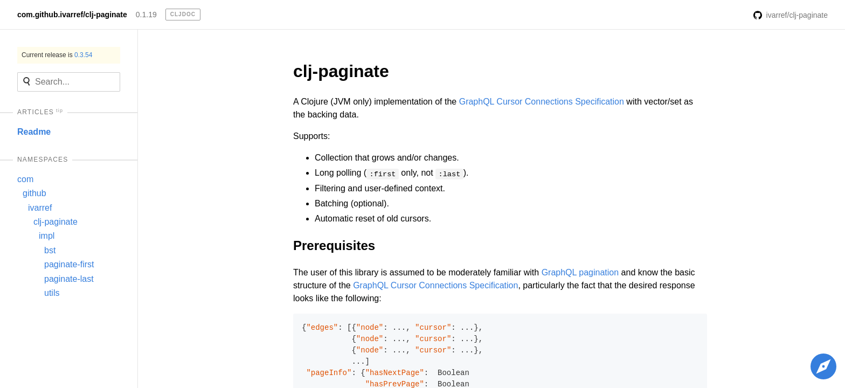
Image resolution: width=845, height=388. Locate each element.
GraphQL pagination (580, 272)
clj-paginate (55, 221)
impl (46, 235)
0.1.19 (146, 14)
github (34, 193)
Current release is (57, 55)
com (25, 179)
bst (50, 250)
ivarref (40, 207)
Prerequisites (334, 245)
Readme (34, 131)
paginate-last (69, 278)
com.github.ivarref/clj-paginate (72, 14)
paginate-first (69, 264)
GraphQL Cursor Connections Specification (541, 101)
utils (51, 292)
